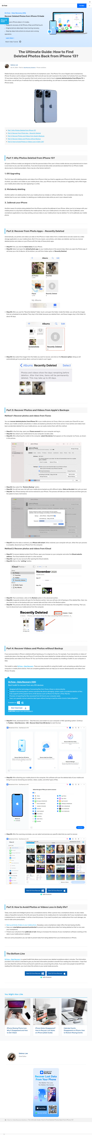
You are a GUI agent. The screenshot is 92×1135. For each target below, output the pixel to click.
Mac (23, 702)
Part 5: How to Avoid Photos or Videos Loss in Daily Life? (26, 142)
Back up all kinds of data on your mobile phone (21, 925)
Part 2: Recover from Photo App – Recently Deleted (24, 133)
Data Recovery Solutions (30, 67)
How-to (9, 1120)
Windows (19, 702)
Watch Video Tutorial (14, 42)
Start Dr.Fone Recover (33, 890)
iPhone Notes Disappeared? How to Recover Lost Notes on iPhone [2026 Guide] (45, 1030)
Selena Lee (15, 65)
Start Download (16, 708)
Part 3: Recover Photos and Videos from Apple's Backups (26, 136)
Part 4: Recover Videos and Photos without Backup (24, 139)
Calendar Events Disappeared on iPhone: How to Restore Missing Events (74, 1030)
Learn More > (11, 38)
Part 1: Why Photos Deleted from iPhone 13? (22, 130)
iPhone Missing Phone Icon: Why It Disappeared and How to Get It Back (17, 1030)
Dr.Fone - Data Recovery (25, 666)
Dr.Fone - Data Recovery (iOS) (22, 682)
